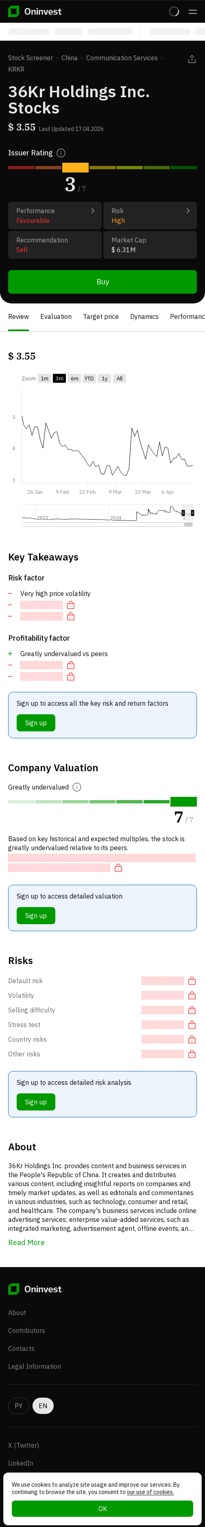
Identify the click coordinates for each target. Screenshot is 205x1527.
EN (43, 1406)
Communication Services (122, 58)
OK (102, 1509)
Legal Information (34, 1366)
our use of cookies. (150, 1492)
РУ (19, 1406)
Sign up (36, 723)
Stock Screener (30, 58)
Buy (102, 281)
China (69, 58)
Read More (26, 1242)
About (17, 1313)
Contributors (26, 1330)
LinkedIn (20, 1463)
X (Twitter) (23, 1445)
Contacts (21, 1348)
